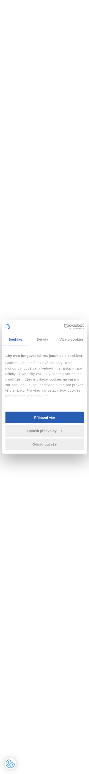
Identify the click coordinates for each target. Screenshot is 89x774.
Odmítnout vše (44, 444)
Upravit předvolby (44, 431)
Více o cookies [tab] (71, 339)
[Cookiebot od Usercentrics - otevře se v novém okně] (64, 327)
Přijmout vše (44, 417)
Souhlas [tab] (15, 339)
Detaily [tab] (42, 339)
